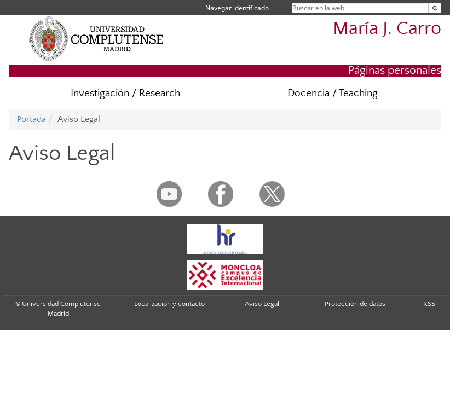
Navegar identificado (237, 8)
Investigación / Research (125, 93)
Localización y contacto (169, 304)
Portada (31, 119)
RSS (429, 304)
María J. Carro (387, 29)
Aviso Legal (262, 304)
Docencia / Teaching (332, 93)
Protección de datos (355, 304)
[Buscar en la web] (435, 8)
